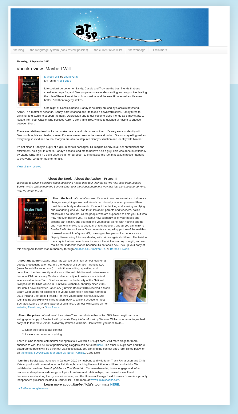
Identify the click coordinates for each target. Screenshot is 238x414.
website (21, 307)
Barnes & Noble (120, 249)
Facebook (34, 307)
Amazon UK (98, 249)
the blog (18, 50)
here (100, 345)
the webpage (136, 50)
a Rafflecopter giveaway (33, 388)
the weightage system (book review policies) (59, 50)
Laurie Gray (71, 76)
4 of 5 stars (64, 80)
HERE (114, 384)
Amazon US (81, 249)
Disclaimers (159, 50)
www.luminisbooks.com (105, 380)
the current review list (108, 50)
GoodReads (52, 307)
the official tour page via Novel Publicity (53, 352)
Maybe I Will (51, 76)
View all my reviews (29, 166)
